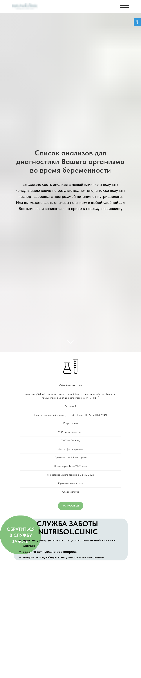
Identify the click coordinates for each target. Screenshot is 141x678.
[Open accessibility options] (137, 22)
